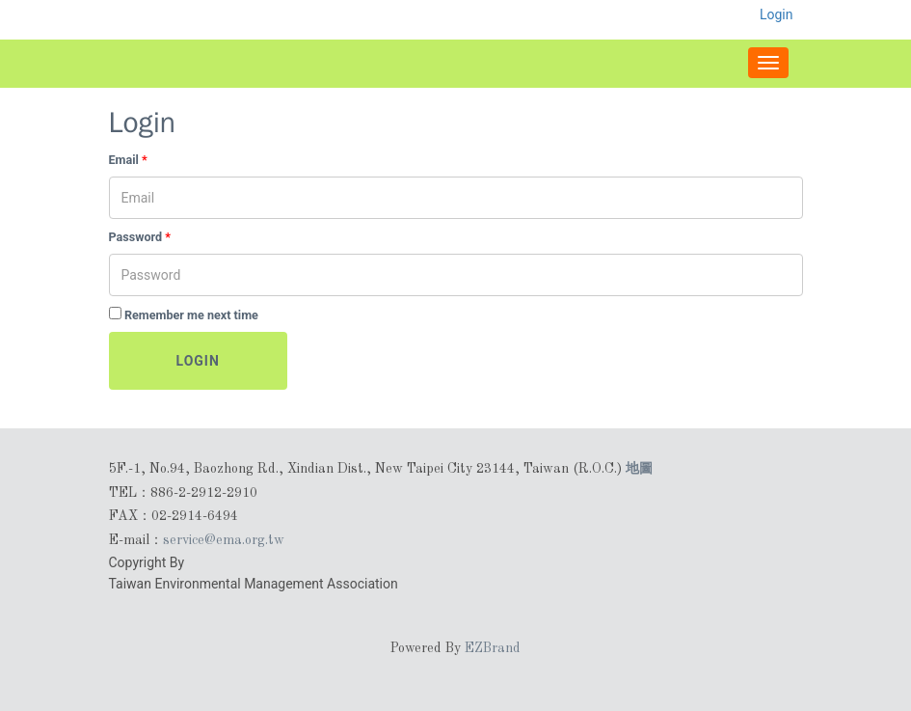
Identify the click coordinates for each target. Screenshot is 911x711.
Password (140, 237)
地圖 (639, 468)
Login (198, 361)
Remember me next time (191, 315)
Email (128, 159)
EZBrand (493, 648)
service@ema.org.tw (223, 540)
